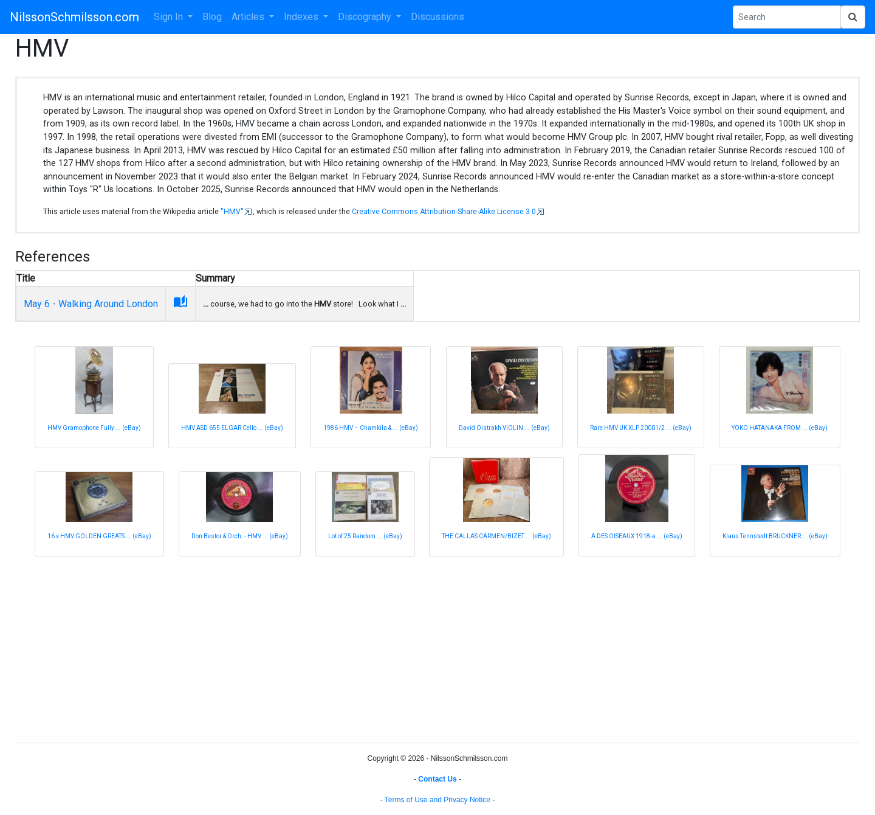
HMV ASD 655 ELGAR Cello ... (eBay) (232, 428)
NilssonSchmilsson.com (74, 17)
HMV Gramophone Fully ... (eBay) (94, 428)
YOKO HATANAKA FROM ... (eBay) (780, 428)
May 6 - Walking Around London (91, 304)
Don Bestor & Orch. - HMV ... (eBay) (239, 536)
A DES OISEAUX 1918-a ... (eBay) (636, 536)
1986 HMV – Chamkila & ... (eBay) (370, 428)
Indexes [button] (302, 17)
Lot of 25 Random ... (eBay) (365, 536)
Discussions (437, 17)
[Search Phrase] (787, 17)
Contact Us (437, 779)
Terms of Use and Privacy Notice (437, 800)
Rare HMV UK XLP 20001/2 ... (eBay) (640, 428)
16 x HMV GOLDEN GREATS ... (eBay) (99, 536)
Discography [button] (366, 17)
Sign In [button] (169, 17)
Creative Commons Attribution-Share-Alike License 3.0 (444, 211)
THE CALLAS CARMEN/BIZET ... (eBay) (496, 536)
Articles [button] (249, 17)
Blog (212, 17)
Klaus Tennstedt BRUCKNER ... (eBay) (775, 536)
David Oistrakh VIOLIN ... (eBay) (504, 428)
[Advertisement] (379, 648)
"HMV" (232, 211)
